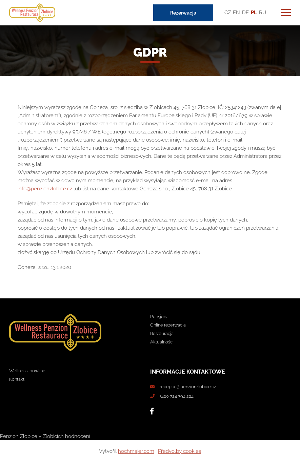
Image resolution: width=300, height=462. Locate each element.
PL (254, 12)
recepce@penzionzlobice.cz (188, 386)
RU (262, 12)
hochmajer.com (136, 451)
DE (245, 12)
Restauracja (162, 333)
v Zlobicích (51, 436)
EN (236, 12)
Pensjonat (160, 316)
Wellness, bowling (27, 370)
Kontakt (16, 379)
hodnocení (77, 436)
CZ (227, 12)
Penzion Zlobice (18, 436)
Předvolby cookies (179, 451)
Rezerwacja (183, 13)
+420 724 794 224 (177, 396)
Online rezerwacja (168, 325)
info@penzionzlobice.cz (45, 189)
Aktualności (162, 341)
